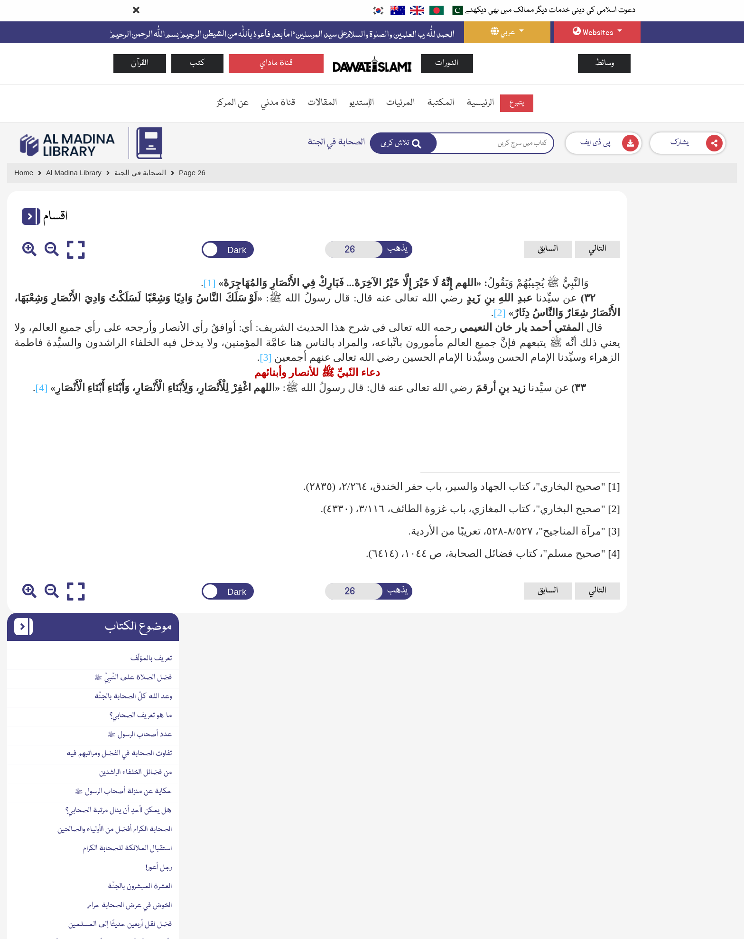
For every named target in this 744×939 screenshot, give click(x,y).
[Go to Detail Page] (144, 173)
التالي (521, 248)
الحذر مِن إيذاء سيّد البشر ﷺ (692, 559)
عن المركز (233, 103)
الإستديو (361, 103)
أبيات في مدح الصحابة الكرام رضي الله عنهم (668, 601)
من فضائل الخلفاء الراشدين (693, 351)
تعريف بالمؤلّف (709, 237)
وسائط (604, 63)
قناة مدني (278, 103)
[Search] (403, 143)
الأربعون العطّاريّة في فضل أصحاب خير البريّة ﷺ (664, 521)
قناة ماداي (276, 63)
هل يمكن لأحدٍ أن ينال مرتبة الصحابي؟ (676, 388)
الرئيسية (480, 103)
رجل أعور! (717, 445)
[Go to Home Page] (372, 63)
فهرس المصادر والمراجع (698, 620)
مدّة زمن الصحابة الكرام (698, 540)
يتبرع (517, 103)
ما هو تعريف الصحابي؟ (699, 294)
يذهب (347, 248)
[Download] (604, 143)
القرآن (140, 63)
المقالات (322, 103)
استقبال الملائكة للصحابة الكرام (685, 426)
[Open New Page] (309, 249)
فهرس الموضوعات (704, 639)
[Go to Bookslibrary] (67, 145)
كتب (197, 63)
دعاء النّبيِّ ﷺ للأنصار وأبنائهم (681, 580)
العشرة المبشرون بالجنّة (698, 464)
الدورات (446, 63)
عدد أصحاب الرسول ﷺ (697, 313)
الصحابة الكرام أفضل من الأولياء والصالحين (672, 407)
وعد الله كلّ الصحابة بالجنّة (691, 275)
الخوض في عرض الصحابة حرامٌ (688, 483)
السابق (471, 248)
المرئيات (400, 103)
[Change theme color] (196, 249)
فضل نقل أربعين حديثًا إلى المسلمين (678, 502)
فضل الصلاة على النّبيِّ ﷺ (691, 256)
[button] (27, 216)
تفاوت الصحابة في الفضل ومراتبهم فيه (677, 332)
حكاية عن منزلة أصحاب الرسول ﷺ (681, 370)
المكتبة (440, 103)
